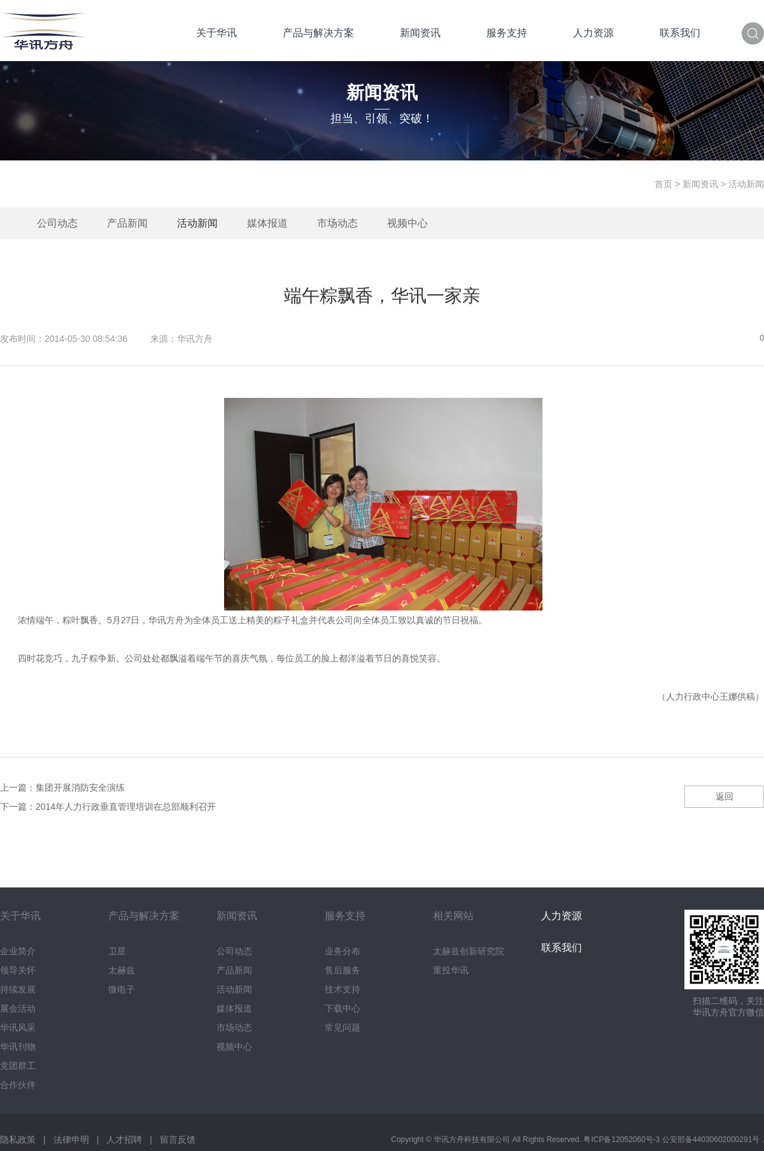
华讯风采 (18, 1027)
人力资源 (593, 32)
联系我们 (680, 32)
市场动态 (337, 223)
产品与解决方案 (318, 32)
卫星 (117, 951)
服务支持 (506, 32)
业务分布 (342, 951)
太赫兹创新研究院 (468, 951)
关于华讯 (216, 32)
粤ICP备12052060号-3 (622, 1139)
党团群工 (18, 1066)
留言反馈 (177, 1139)
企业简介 (18, 951)
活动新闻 (197, 223)
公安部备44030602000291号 (712, 1139)
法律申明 (71, 1139)
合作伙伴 (18, 1085)
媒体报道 (267, 223)
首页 (663, 184)
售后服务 (342, 970)
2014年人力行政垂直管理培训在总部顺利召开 (126, 806)
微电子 (121, 989)
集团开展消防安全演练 (80, 787)
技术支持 (342, 989)
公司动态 (57, 223)
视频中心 (407, 223)
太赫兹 (121, 970)
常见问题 (342, 1027)
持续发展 (18, 989)
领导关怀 (18, 970)
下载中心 (342, 1008)
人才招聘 (124, 1139)
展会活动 (18, 1008)
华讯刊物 (18, 1047)
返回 (724, 796)
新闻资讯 (420, 32)
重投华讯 (451, 970)
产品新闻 (127, 223)
